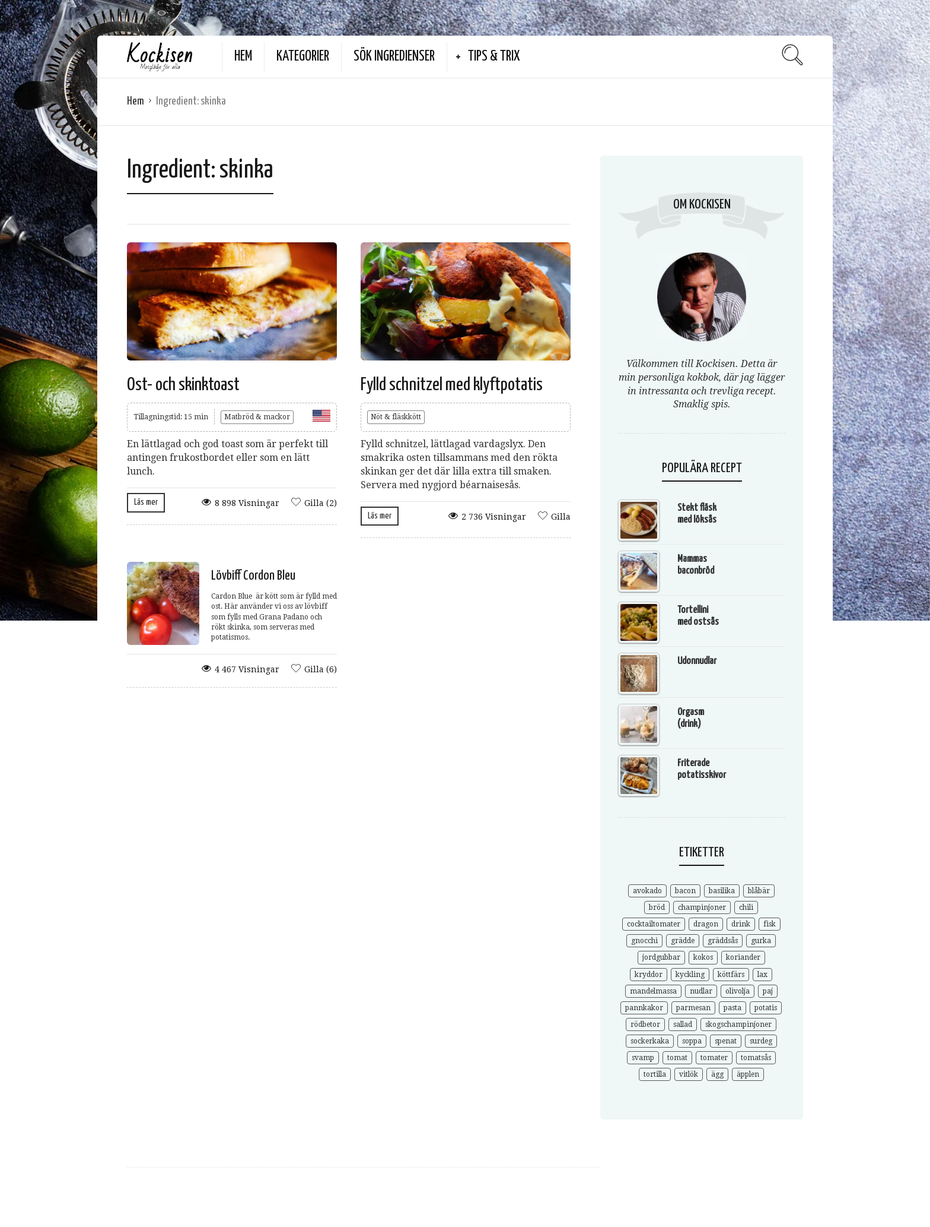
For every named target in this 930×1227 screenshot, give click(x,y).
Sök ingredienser (394, 57)
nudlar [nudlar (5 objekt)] (701, 991)
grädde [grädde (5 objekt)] (683, 941)
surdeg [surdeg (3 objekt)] (761, 1041)
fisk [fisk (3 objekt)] (769, 924)
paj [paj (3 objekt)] (768, 991)
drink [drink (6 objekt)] (740, 924)
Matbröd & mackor (257, 417)
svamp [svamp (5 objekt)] (643, 1058)
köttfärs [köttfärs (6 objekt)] (731, 974)
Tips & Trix (494, 57)
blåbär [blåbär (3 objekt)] (759, 891)
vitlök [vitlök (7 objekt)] (688, 1074)
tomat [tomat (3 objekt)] (677, 1058)
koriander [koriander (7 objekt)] (743, 957)
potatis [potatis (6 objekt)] (765, 1008)
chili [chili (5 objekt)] (746, 907)
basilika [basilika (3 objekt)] (722, 891)
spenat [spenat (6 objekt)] (726, 1041)
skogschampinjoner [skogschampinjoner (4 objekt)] (738, 1024)
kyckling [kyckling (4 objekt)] (690, 974)
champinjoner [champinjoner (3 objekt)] (702, 907)
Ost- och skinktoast (183, 385)
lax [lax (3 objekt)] (762, 974)
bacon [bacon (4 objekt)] (685, 891)
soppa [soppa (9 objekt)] (692, 1041)
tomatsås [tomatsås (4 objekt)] (756, 1058)
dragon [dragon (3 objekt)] (705, 924)
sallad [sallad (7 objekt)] (682, 1024)
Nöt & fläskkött (396, 417)
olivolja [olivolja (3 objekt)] (737, 991)
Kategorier (302, 57)
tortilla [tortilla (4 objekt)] (655, 1074)
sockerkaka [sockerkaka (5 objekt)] (649, 1041)
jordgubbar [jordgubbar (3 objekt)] (661, 957)
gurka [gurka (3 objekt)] (761, 941)
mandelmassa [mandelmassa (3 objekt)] (653, 991)
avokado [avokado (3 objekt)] (647, 891)
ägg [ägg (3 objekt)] (717, 1074)
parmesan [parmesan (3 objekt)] (693, 1008)
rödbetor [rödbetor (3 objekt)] (645, 1024)
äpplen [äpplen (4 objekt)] (748, 1074)
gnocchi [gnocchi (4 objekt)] (644, 941)
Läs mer (146, 502)
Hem (243, 57)
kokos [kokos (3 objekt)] (703, 957)
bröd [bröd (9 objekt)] (657, 907)
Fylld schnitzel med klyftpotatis (452, 385)
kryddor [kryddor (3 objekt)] (649, 974)
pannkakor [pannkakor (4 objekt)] (644, 1008)
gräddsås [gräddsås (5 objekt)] (723, 941)
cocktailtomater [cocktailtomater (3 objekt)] (653, 924)
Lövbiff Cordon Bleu (253, 576)
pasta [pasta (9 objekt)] (732, 1008)
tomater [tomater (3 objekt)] (714, 1058)
